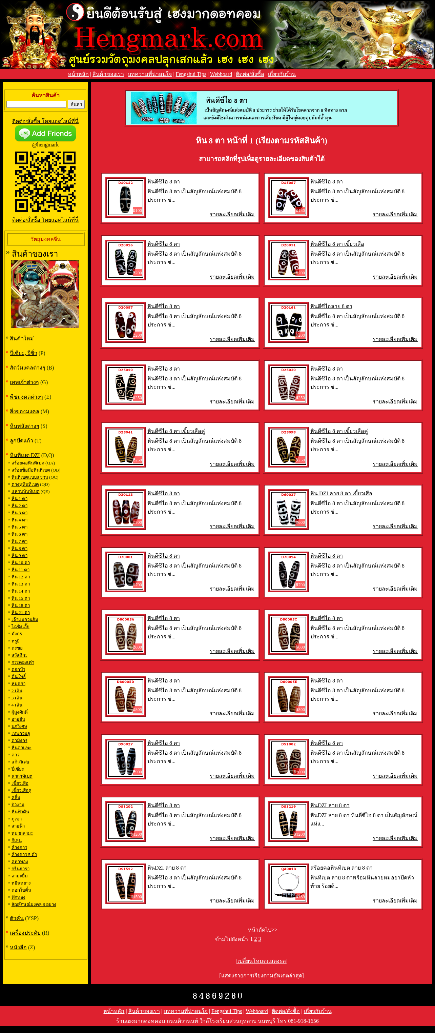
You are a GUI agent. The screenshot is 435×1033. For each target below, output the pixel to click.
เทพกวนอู (21, 733)
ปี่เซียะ (18, 769)
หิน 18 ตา (21, 605)
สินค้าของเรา (108, 74)
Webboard (221, 74)
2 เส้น (17, 690)
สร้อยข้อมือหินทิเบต (31, 470)
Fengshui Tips (191, 74)
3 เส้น (17, 697)
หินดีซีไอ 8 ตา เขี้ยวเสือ (337, 244)
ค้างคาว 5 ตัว (24, 854)
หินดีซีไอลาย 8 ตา (331, 306)
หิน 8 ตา (19, 548)
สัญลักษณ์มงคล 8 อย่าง (34, 904)
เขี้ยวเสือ (20, 783)
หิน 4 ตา (19, 519)
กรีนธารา (20, 868)
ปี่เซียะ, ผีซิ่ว (23, 353)
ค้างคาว (19, 847)
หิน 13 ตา (21, 584)
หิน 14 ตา (21, 591)
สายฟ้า (18, 826)
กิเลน (17, 840)
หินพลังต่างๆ (24, 426)
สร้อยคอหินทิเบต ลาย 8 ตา (341, 868)
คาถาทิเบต (22, 776)
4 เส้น (17, 705)
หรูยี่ (16, 640)
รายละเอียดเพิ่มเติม (232, 214)
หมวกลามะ (22, 833)
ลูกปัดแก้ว (21, 440)
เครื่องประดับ (25, 933)
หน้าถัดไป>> (262, 930)
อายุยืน (18, 719)
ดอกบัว (18, 669)
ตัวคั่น (17, 918)
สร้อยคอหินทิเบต (28, 462)
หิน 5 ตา (19, 527)
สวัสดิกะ (19, 655)
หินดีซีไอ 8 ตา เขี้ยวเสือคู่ (176, 431)
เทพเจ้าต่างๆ (24, 382)
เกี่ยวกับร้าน (282, 74)
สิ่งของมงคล (24, 411)
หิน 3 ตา (19, 512)
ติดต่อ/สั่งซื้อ (250, 74)
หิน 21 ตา (21, 612)
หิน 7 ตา (19, 541)
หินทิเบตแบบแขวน (30, 477)
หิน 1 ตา (19, 498)
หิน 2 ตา (19, 505)
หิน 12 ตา (21, 576)
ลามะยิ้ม (20, 875)
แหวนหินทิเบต (26, 491)
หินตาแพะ (22, 747)
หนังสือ (18, 947)
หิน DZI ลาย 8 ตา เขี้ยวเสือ (341, 493)
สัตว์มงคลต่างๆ (27, 368)
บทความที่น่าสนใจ (150, 74)
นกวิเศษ (19, 726)
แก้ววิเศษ (20, 761)
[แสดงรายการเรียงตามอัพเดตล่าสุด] (261, 975)
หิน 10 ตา (21, 562)
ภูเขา (17, 818)
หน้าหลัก (78, 74)
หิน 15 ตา (21, 598)
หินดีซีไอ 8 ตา (163, 181)
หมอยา (18, 683)
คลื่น (16, 797)
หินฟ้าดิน (20, 811)
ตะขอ (17, 648)
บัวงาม (18, 804)
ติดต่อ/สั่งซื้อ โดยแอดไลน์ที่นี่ (45, 121)
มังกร (17, 633)
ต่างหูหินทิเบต (25, 484)
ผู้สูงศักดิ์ (20, 712)
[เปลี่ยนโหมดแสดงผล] (261, 961)
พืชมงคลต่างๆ (26, 397)
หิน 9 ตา (19, 555)
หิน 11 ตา (21, 569)
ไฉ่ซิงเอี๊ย (20, 626)
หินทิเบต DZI (25, 455)
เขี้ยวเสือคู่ (22, 790)
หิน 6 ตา (19, 534)
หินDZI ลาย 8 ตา (330, 805)
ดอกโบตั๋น (21, 890)
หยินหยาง (21, 883)
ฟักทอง (18, 897)
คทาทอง (20, 861)
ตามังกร (19, 740)
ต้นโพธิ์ (19, 676)
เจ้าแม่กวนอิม (25, 619)
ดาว (15, 754)
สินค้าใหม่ (22, 338)
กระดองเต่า (23, 662)
